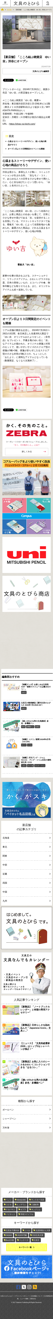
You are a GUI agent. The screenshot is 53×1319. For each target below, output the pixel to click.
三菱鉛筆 (35, 1204)
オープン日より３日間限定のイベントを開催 (26, 149)
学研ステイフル (26, 1214)
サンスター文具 (37, 1200)
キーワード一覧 (25, 1247)
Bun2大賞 (10, 1240)
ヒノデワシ (21, 1204)
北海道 (26, 838)
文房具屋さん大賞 (42, 1230)
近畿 (26, 874)
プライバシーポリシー (22, 1296)
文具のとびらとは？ (6, 1296)
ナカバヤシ (10, 1209)
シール (30, 745)
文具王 (24, 692)
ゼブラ (23, 1209)
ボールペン (26, 1110)
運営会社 (33, 1298)
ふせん (24, 765)
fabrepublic (21, 1200)
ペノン (8, 1200)
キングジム (36, 1209)
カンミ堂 (30, 765)
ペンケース (23, 1240)
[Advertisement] (26, 641)
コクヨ (8, 1204)
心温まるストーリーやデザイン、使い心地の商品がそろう (27, 143)
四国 (26, 883)
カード (24, 745)
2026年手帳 (22, 1235)
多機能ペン (30, 726)
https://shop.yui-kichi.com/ (22, 124)
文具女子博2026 (12, 1230)
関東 (26, 856)
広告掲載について (36, 1296)
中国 (26, 892)
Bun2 (23, 726)
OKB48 (9, 1235)
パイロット (10, 1214)
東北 (26, 847)
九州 (26, 901)
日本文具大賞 (37, 1235)
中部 (26, 865)
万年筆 (26, 1128)
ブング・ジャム (40, 765)
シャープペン (26, 1119)
